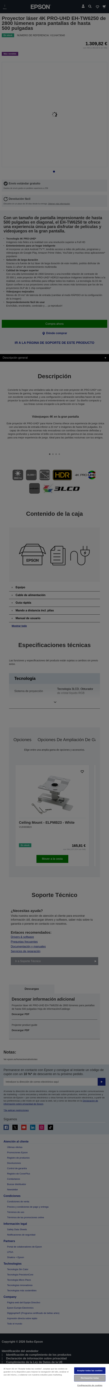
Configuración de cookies (89, 1385)
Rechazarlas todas (90, 1378)
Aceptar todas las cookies (89, 1370)
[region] (54, 1377)
